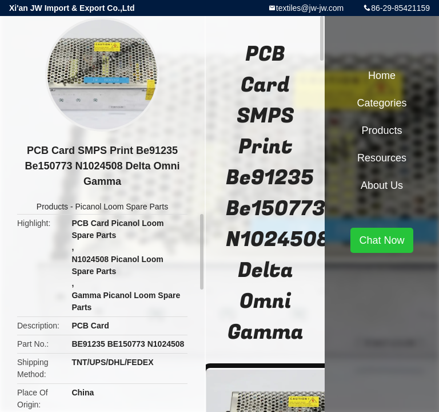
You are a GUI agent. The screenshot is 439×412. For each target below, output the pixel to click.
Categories (381, 103)
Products (52, 206)
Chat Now (381, 240)
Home (382, 75)
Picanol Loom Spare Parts (122, 206)
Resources (381, 158)
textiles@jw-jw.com (310, 8)
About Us (382, 185)
